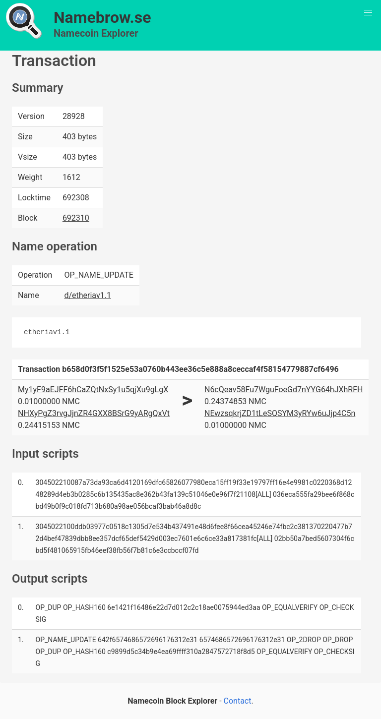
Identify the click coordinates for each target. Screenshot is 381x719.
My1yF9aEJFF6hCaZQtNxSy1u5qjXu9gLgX (93, 389)
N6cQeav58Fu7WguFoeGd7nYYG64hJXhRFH (283, 389)
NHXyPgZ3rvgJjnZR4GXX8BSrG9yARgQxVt (94, 413)
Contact (238, 701)
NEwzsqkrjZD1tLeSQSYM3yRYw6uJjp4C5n (279, 413)
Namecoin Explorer (96, 33)
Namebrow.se (102, 17)
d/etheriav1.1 (87, 295)
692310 (76, 218)
